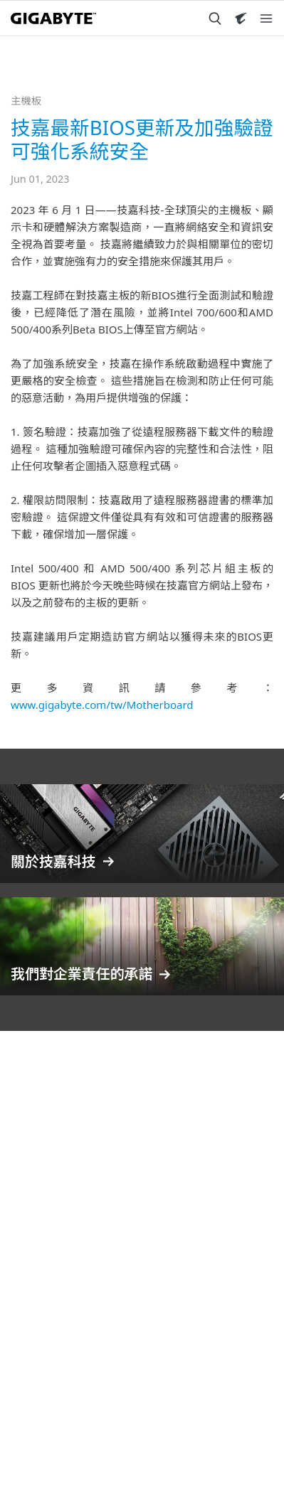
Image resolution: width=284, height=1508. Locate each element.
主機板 (26, 100)
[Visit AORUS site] (240, 18)
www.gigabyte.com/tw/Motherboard (102, 704)
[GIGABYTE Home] (53, 18)
